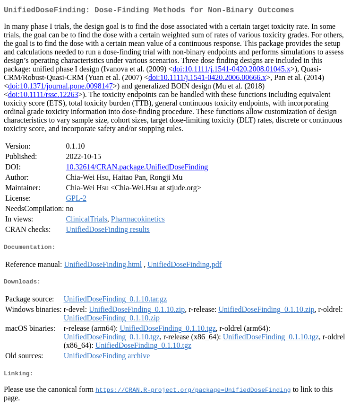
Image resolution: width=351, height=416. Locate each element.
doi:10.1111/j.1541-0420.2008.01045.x (231, 71)
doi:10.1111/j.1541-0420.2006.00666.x (207, 79)
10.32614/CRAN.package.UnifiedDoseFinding (137, 169)
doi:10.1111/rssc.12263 (43, 96)
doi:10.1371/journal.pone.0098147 (60, 88)
